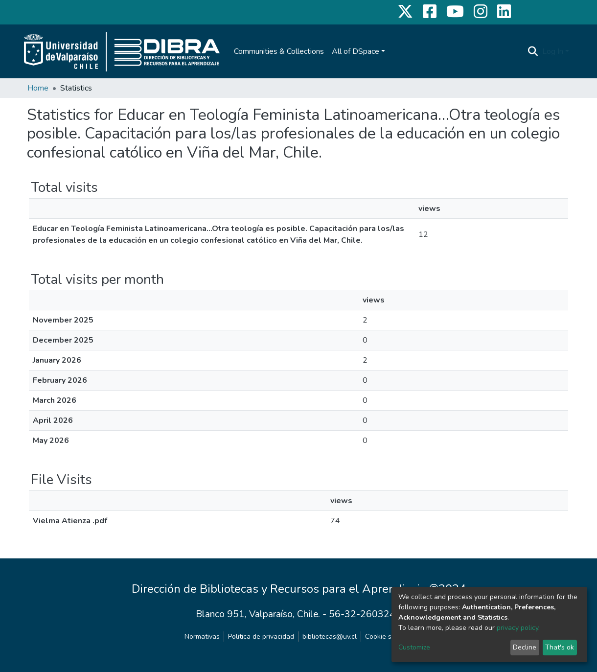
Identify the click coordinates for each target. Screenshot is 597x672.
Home (37, 88)
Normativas (202, 636)
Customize (414, 647)
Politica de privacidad (261, 636)
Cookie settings (389, 636)
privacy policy (517, 627)
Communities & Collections (279, 51)
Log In (552, 51)
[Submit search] (533, 51)
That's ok (559, 647)
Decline (524, 647)
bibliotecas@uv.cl (329, 636)
